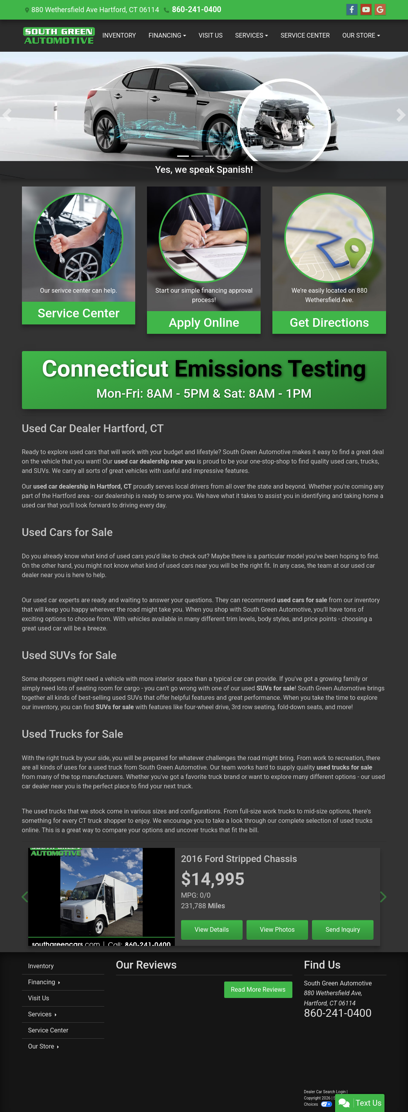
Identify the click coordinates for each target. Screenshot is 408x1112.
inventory (367, 600)
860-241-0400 (195, 9)
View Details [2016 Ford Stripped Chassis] (212, 929)
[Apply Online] (204, 260)
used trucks (50, 811)
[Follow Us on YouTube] (366, 10)
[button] (7, 115)
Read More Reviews (258, 989)
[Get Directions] (329, 260)
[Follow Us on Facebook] (351, 10)
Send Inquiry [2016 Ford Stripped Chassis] (343, 929)
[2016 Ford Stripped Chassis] (101, 900)
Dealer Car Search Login (325, 1092)
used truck (108, 767)
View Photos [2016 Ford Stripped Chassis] (277, 929)
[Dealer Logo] (59, 35)
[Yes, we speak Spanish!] (204, 114)
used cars (82, 452)
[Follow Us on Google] (380, 10)
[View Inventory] (78, 260)
